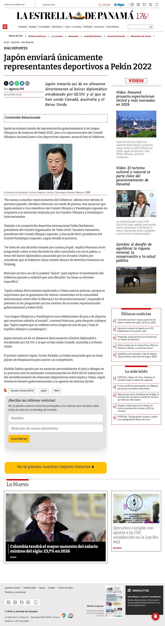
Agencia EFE (16, 89)
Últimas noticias (136, 314)
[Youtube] (157, 4)
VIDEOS (136, 81)
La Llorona (57, 36)
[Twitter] (6, 83)
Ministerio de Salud (141, 36)
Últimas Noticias (37, 36)
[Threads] (132, 4)
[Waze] (70, 615)
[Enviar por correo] (27, 83)
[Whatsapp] (17, 83)
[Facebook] (144, 4)
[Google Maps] (63, 615)
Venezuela (73, 36)
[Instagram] (150, 4)
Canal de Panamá (116, 36)
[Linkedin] (22, 83)
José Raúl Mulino (93, 36)
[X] (138, 4)
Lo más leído (136, 371)
